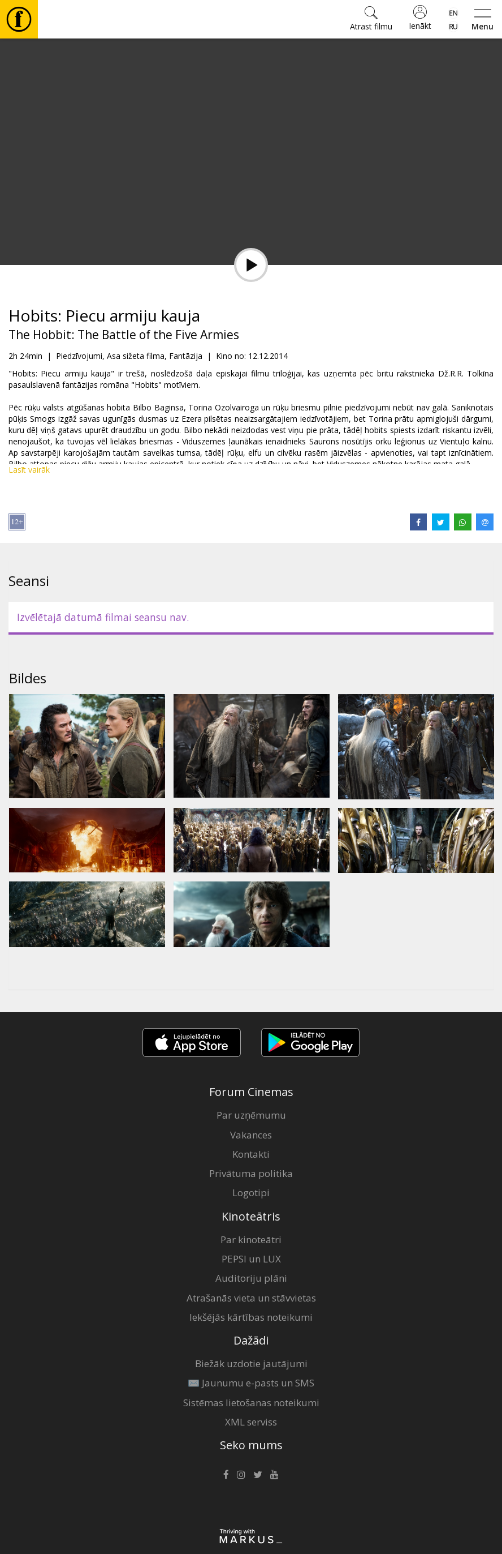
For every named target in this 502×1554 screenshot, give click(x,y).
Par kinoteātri (251, 1239)
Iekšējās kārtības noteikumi (251, 1317)
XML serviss (251, 1421)
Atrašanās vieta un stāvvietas (251, 1297)
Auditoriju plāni (251, 1278)
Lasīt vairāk (29, 469)
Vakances (251, 1134)
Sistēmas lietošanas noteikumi (251, 1402)
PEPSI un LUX (251, 1258)
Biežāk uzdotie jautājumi (251, 1363)
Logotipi (251, 1192)
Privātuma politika (251, 1173)
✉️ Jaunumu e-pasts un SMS (251, 1382)
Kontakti (251, 1154)
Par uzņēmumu (251, 1114)
